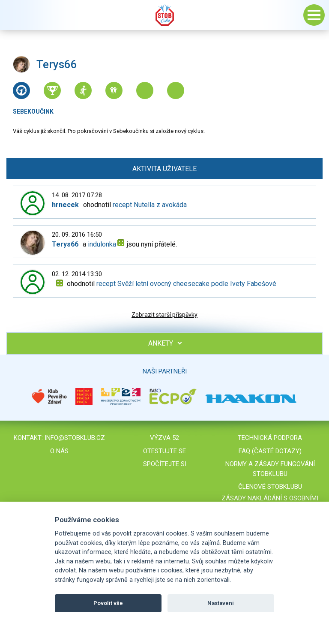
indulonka (102, 244)
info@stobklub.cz (75, 438)
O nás (59, 451)
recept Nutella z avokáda (150, 205)
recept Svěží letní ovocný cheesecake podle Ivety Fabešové (186, 284)
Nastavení (220, 603)
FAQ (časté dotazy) (270, 451)
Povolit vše (108, 603)
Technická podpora (270, 438)
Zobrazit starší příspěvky (164, 314)
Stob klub (164, 15)
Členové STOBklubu (270, 487)
